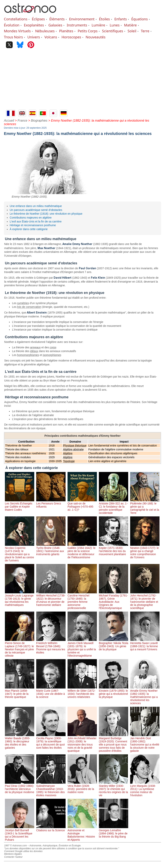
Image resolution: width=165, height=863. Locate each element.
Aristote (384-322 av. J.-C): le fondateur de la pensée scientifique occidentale (113, 506)
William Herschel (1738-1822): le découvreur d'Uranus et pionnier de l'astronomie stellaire (51, 598)
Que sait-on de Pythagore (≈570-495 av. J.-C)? (82, 505)
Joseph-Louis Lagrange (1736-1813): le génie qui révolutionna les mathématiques (19, 598)
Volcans (50, 37)
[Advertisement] (82, 80)
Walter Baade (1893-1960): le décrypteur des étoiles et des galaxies (19, 741)
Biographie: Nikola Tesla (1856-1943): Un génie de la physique (113, 644)
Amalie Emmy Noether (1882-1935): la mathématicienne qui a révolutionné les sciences (145, 695)
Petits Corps (87, 31)
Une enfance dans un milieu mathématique (36, 206)
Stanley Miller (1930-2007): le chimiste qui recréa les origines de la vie (113, 789)
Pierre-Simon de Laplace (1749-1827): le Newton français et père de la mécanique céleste (19, 647)
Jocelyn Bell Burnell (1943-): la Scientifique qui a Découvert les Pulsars (19, 833)
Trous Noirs (13, 37)
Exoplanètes (34, 25)
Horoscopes (71, 37)
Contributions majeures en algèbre (31, 217)
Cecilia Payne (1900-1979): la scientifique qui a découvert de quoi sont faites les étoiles (51, 741)
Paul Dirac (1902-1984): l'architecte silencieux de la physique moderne (19, 787)
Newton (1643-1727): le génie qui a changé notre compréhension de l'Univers (145, 551)
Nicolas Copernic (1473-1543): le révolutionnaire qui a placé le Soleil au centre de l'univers (19, 552)
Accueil (9, 120)
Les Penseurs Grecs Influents (51, 503)
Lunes (114, 25)
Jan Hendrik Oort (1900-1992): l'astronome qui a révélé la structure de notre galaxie (145, 743)
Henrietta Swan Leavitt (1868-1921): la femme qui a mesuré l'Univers (145, 644)
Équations (139, 19)
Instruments (77, 25)
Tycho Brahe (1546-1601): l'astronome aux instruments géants (51, 549)
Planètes (66, 31)
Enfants (120, 19)
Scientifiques (112, 31)
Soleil (132, 31)
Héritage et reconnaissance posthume (33, 225)
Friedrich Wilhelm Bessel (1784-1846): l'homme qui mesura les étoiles (51, 646)
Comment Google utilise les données (23, 851)
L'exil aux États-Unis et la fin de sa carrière (36, 221)
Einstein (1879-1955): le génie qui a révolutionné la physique (113, 692)
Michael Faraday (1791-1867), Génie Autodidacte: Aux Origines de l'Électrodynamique (113, 600)
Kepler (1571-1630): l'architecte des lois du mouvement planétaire (113, 549)
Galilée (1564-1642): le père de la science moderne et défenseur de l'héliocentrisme (82, 551)
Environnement (82, 19)
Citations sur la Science (51, 829)
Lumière (98, 25)
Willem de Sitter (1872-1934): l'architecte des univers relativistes (82, 692)
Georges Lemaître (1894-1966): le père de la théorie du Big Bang (113, 832)
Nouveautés (95, 37)
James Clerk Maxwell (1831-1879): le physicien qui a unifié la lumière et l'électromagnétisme (82, 647)
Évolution (11, 25)
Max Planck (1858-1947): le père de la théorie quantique (19, 692)
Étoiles (104, 19)
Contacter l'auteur (13, 857)
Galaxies (55, 25)
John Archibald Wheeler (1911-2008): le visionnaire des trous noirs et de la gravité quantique (82, 743)
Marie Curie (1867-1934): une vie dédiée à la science (51, 692)
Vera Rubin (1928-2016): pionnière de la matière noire (82, 787)
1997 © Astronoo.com (15, 845)
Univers (33, 37)
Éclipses (38, 19)
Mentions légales (13, 854)
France (22, 120)
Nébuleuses (45, 31)
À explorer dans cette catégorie (29, 229)
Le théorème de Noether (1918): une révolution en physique (46, 213)
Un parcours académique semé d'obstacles (36, 209)
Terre (145, 31)
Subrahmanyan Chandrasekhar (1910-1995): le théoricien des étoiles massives (51, 789)
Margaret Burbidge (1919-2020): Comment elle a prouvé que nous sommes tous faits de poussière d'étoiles (113, 743)
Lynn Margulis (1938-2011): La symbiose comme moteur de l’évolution (145, 789)
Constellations (15, 19)
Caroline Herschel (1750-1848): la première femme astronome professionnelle (82, 600)
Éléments (57, 19)
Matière (130, 25)
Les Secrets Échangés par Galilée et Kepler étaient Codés (19, 505)
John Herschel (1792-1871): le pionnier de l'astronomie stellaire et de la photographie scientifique (145, 600)
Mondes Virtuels (17, 31)
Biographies (39, 120)
